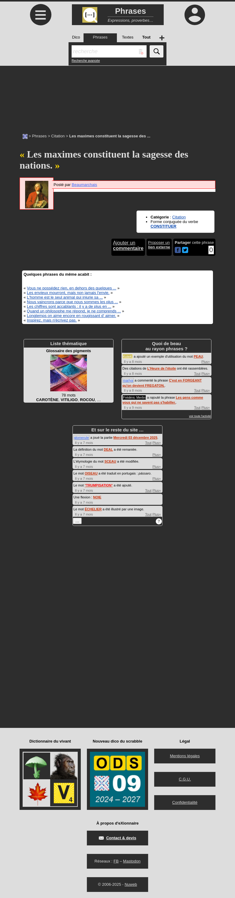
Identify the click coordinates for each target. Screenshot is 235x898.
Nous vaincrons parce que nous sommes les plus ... (72, 302)
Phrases (39, 136)
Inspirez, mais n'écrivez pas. (52, 320)
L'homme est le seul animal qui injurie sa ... (65, 297)
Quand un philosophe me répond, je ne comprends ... (74, 311)
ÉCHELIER (93, 509)
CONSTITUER (164, 226)
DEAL (108, 449)
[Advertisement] (117, 96)
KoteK (127, 356)
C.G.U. (185, 779)
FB (116, 861)
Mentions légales (185, 756)
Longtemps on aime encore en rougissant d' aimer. (71, 315)
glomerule (81, 437)
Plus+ (205, 361)
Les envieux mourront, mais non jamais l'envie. (68, 292)
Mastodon (131, 861)
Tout (197, 373)
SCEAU (110, 461)
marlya (128, 380)
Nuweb (131, 884)
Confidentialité (184, 802)
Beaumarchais (84, 184)
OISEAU (91, 473)
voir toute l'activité (200, 416)
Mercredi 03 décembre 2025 (136, 437)
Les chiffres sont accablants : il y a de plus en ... (69, 306)
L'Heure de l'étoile (161, 368)
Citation (58, 136)
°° (99, 485)
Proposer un (159, 244)
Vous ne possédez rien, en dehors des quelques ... (71, 288)
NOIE (97, 497)
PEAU (198, 356)
